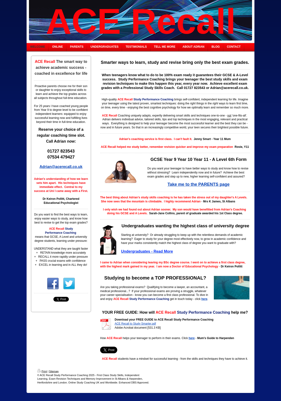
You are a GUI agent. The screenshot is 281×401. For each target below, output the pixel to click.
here (204, 299)
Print (42, 371)
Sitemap (54, 371)
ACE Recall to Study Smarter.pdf (135, 323)
